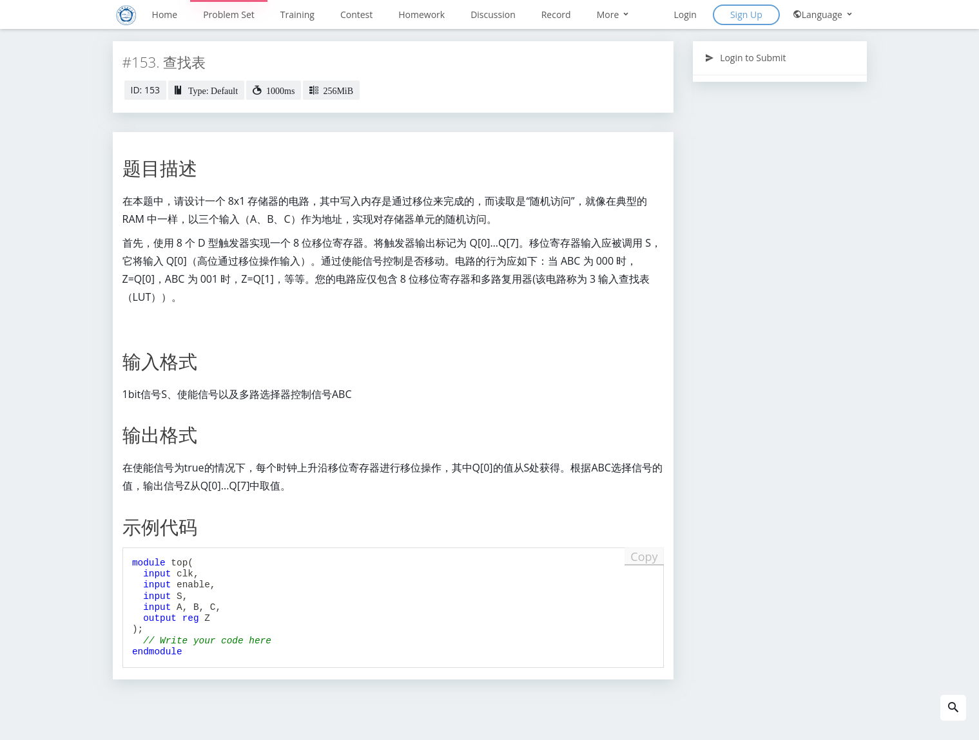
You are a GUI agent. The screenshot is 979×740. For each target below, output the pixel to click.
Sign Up (746, 14)
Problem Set (229, 14)
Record (556, 14)
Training (297, 14)
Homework (421, 14)
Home (165, 14)
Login (685, 14)
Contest (356, 14)
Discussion (493, 14)
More (613, 14)
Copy (643, 556)
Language (823, 14)
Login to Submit (745, 58)
